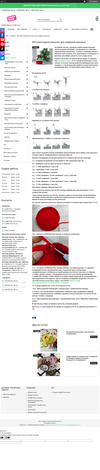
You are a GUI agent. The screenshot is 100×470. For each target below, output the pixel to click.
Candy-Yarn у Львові (35, 398)
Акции (6, 50)
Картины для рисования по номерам (15, 95)
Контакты (46, 29)
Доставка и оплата (80, 29)
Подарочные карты (12, 141)
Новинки (7, 54)
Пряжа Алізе (32, 392)
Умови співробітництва (61, 392)
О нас (34, 29)
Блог (66, 29)
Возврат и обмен (10, 156)
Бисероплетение (11, 87)
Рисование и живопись (13, 104)
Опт (5, 145)
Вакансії (6, 397)
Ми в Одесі (32, 409)
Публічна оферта (9, 394)
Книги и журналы (11, 133)
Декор (7, 137)
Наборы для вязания (12, 71)
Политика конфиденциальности (71, 425)
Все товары (22, 29)
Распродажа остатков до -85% (14, 62)
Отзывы (7, 160)
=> (74, 5)
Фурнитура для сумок (12, 79)
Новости (57, 29)
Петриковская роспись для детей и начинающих (80, 333)
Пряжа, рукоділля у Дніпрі (37, 412)
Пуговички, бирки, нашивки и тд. (15, 118)
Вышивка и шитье (11, 83)
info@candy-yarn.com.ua (12, 221)
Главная (10, 29)
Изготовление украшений (14, 91)
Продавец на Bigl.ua (50, 423)
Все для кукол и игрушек (14, 123)
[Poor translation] (7, 437)
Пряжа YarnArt (33, 395)
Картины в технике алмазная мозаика (12, 109)
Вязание (8, 75)
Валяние (8, 114)
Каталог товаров (10, 58)
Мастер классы (10, 67)
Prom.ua (59, 421)
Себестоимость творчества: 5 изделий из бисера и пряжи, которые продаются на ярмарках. (81, 358)
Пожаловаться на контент (52, 425)
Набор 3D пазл (10, 100)
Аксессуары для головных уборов (14, 128)
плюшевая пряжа (64, 61)
